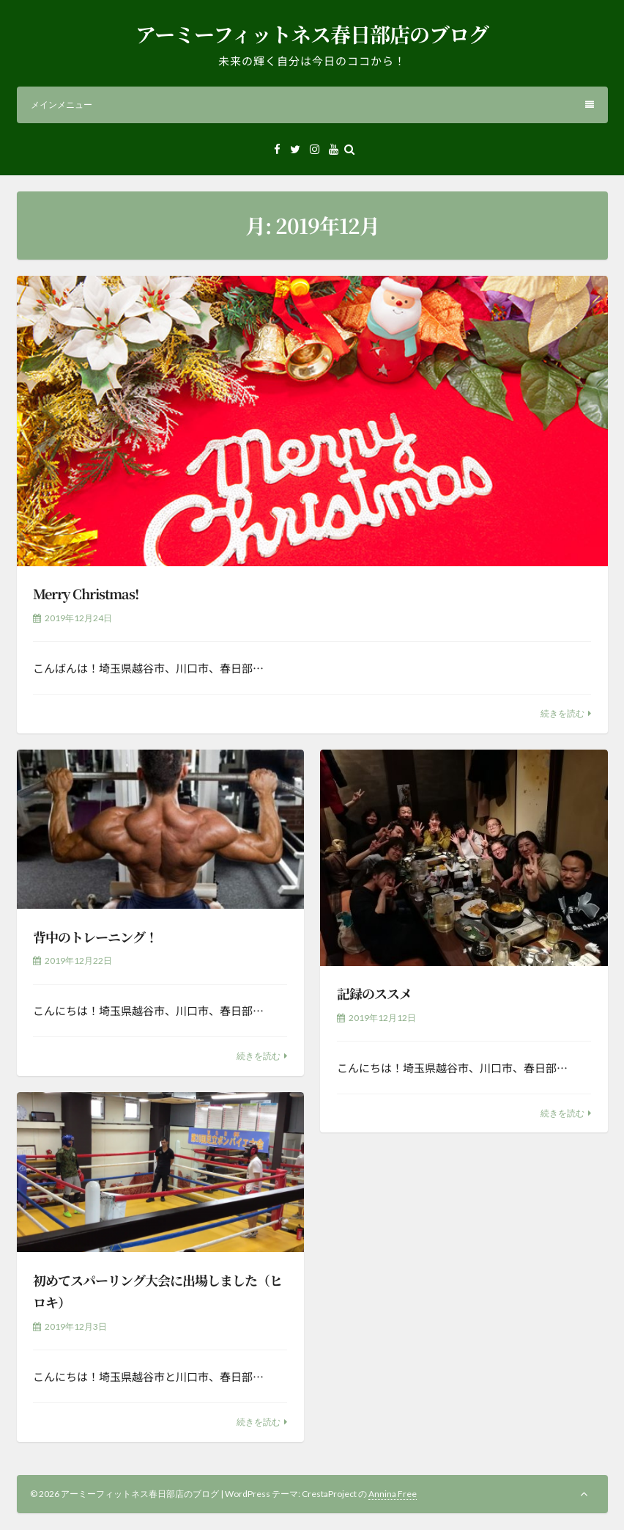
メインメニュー (312, 104)
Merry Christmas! (85, 593)
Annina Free (392, 1493)
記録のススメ (374, 993)
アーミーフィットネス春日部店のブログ (312, 33)
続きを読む (562, 713)
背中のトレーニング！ (95, 936)
